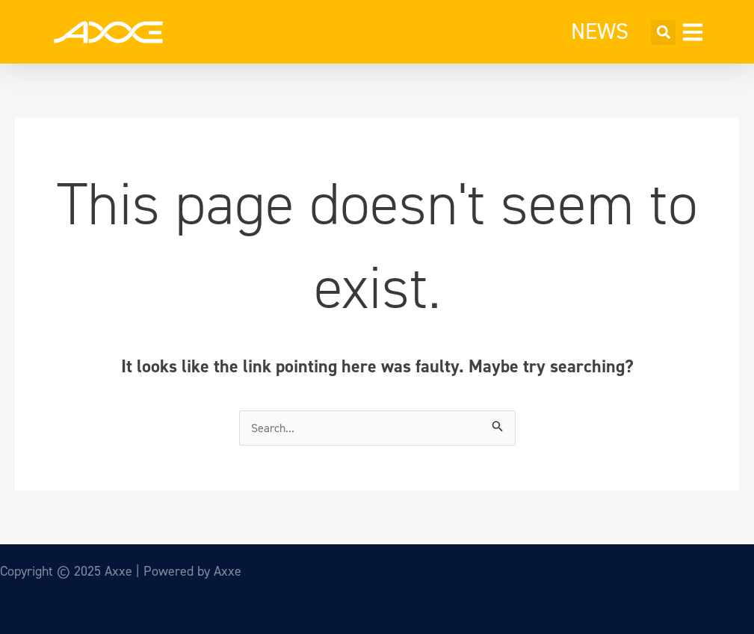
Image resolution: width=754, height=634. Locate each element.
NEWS (599, 31)
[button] (663, 32)
